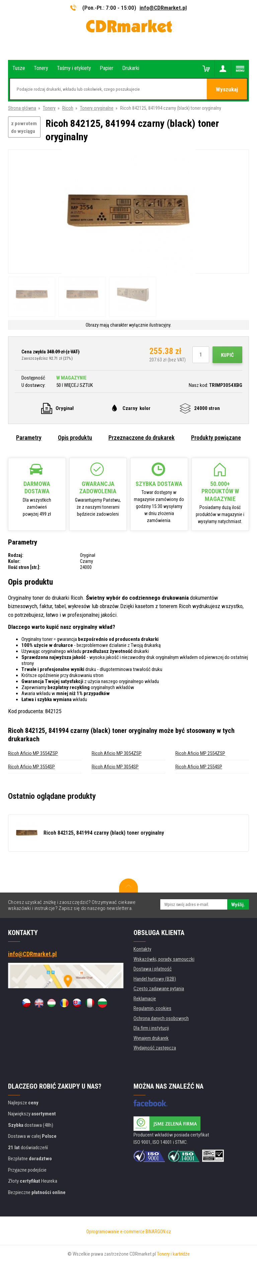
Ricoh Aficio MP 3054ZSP (117, 753)
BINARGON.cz (158, 1231)
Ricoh (67, 108)
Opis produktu (75, 437)
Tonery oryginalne (96, 108)
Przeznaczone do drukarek (141, 437)
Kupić (227, 355)
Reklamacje (145, 999)
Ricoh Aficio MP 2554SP (198, 767)
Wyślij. (238, 905)
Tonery (49, 108)
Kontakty (142, 949)
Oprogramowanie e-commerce (115, 1231)
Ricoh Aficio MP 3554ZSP (33, 753)
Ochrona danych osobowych (161, 1018)
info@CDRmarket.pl (163, 7)
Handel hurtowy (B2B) (155, 979)
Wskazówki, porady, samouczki (164, 959)
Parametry (28, 437)
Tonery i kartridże (173, 1254)
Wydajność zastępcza (155, 1048)
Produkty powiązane (216, 437)
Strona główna (22, 108)
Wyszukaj (227, 89)
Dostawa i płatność (153, 969)
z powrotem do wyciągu (24, 127)
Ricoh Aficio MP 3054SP (115, 767)
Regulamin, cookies (152, 1008)
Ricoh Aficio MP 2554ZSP (200, 753)
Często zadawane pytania (159, 989)
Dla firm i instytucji (151, 1028)
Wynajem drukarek (151, 1038)
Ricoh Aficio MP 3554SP (31, 767)
